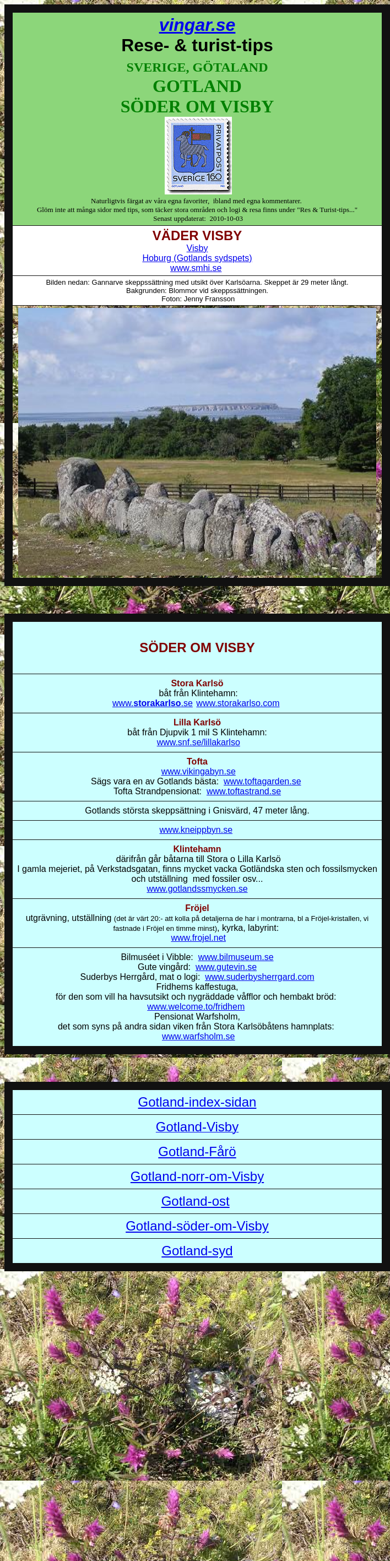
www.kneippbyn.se (196, 829)
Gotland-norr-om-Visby (197, 1176)
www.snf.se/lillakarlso (198, 742)
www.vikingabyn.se (198, 771)
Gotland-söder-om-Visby (197, 1225)
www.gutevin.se (226, 967)
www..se (152, 703)
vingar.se (197, 25)
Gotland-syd (196, 1250)
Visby (197, 248)
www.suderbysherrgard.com (259, 977)
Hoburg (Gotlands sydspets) (197, 258)
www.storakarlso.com (237, 703)
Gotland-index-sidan (197, 1101)
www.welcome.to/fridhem (196, 1006)
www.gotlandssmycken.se (197, 888)
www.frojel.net (198, 937)
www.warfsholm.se (198, 1036)
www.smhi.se (195, 268)
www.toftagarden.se (262, 781)
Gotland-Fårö (197, 1151)
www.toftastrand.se (244, 791)
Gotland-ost (195, 1201)
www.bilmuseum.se (236, 957)
